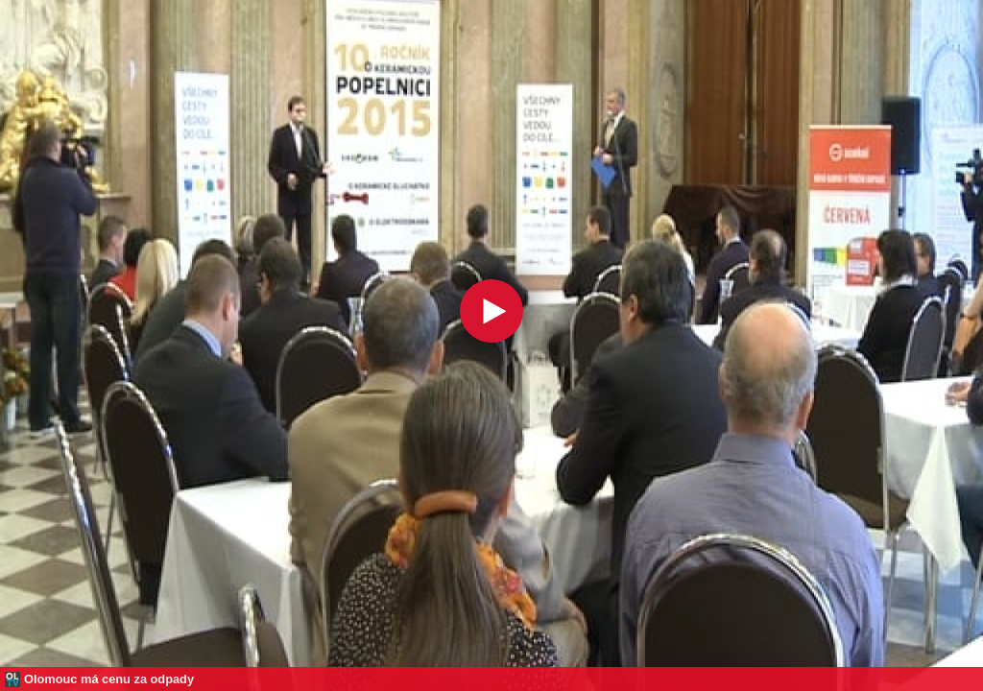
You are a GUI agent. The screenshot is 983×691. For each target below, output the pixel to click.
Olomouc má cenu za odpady (109, 679)
